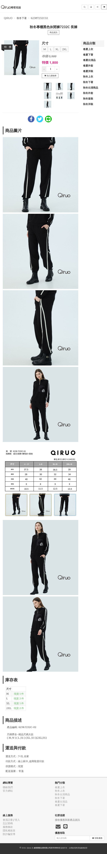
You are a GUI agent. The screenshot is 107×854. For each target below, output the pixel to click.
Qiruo (8, 18)
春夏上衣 (88, 49)
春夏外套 (88, 65)
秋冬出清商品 (90, 87)
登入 (17, 819)
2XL (64, 49)
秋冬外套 (88, 92)
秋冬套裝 (88, 98)
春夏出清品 (89, 60)
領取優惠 (97, 838)
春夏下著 (88, 54)
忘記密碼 (8, 823)
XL (57, 49)
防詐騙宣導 (9, 834)
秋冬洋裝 (88, 104)
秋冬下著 (22, 18)
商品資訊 (53, 32)
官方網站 (8, 790)
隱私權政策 (9, 830)
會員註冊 (8, 819)
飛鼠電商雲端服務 (77, 848)
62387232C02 (39, 18)
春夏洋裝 (88, 71)
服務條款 (8, 827)
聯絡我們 (8, 787)
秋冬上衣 (88, 76)
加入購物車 (50, 75)
